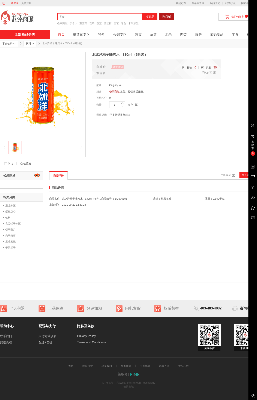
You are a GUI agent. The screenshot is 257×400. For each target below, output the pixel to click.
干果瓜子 (10, 247)
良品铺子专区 (13, 223)
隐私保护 (87, 366)
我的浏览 (215, 3)
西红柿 (108, 23)
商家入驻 (164, 366)
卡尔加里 (133, 23)
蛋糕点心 (10, 211)
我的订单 (181, 3)
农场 (91, 23)
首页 (61, 34)
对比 (10, 163)
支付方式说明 (48, 336)
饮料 (7, 217)
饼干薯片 (10, 229)
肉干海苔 (10, 235)
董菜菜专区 (197, 3)
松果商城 (62, 23)
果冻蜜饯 (10, 241)
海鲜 (198, 34)
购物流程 (6, 342)
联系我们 (6, 336)
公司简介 (145, 366)
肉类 (183, 34)
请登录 (15, 3)
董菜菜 (83, 23)
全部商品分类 (25, 34)
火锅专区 (120, 34)
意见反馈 (183, 366)
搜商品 (149, 16)
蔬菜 (99, 23)
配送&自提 (45, 342)
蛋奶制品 (217, 34)
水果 (168, 34)
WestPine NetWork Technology (137, 382)
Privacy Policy (86, 336)
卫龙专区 (10, 205)
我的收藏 (230, 3)
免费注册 (26, 3)
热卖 (138, 34)
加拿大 (73, 23)
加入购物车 (248, 175)
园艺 (116, 23)
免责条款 (126, 366)
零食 (123, 23)
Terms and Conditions (91, 342)
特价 (101, 34)
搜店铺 (166, 16)
